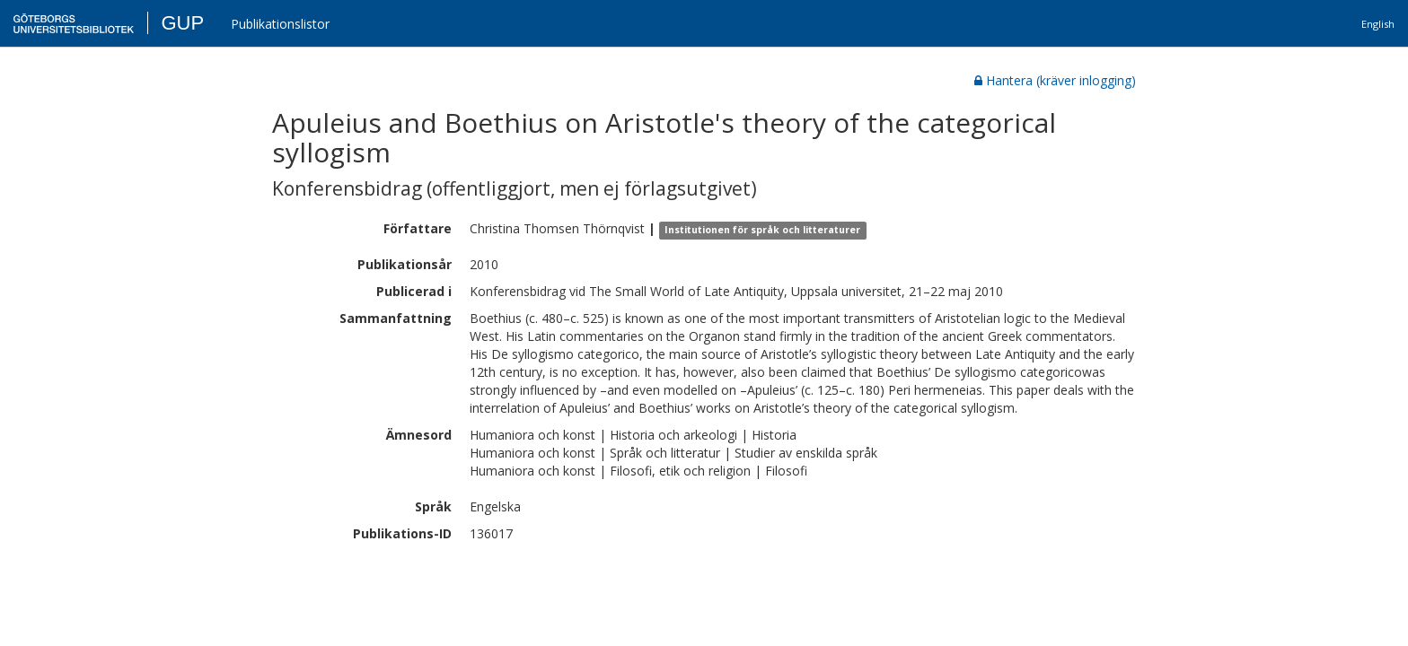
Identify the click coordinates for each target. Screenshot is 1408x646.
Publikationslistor (280, 23)
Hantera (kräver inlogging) (1055, 80)
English (1378, 24)
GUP (182, 23)
